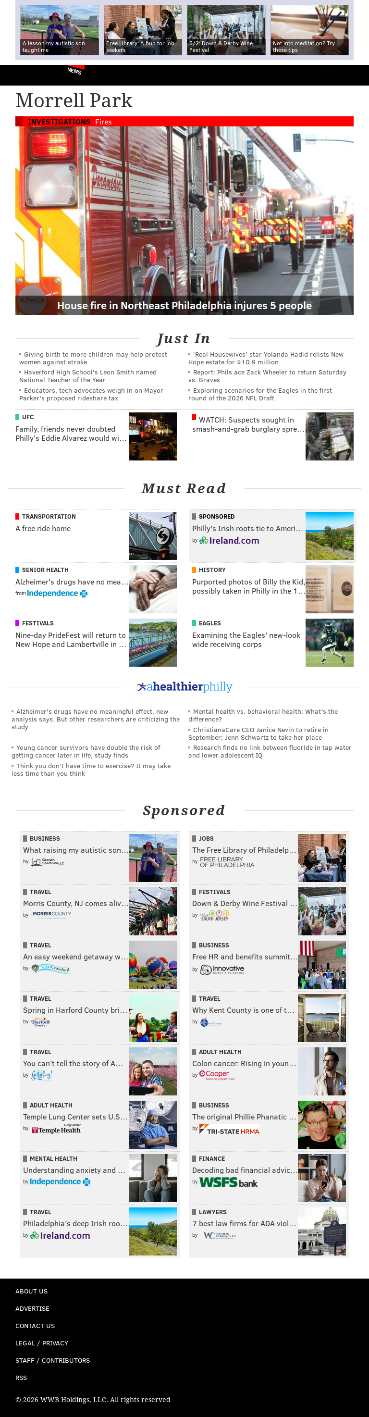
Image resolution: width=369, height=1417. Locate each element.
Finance (212, 1158)
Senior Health (45, 569)
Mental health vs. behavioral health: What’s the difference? (263, 715)
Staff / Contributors (52, 1360)
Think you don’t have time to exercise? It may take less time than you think (91, 769)
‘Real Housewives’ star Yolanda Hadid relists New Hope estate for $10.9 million (266, 357)
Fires (103, 121)
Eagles (210, 623)
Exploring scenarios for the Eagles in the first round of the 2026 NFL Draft (260, 393)
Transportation (49, 516)
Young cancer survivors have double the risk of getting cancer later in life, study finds (86, 751)
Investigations (59, 121)
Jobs (206, 838)
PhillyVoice (23, 75)
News (74, 70)
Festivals (38, 623)
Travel (40, 891)
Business (45, 838)
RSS (21, 1377)
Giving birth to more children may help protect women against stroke (93, 357)
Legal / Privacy (41, 1342)
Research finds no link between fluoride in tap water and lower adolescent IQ (270, 751)
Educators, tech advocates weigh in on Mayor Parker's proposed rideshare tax (91, 393)
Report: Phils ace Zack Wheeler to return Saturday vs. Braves (267, 375)
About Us (31, 1290)
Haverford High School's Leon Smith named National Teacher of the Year (88, 375)
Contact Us (35, 1325)
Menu (353, 75)
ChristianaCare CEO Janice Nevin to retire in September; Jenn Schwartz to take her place (258, 733)
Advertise (32, 1308)
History (212, 569)
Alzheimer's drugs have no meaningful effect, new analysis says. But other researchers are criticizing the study (96, 719)
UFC (28, 416)
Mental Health (53, 1158)
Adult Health (220, 1051)
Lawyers (213, 1211)
